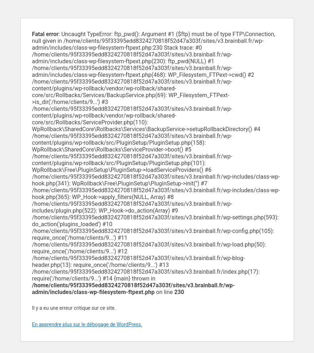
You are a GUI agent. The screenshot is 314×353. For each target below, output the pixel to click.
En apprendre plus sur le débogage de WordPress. (87, 324)
